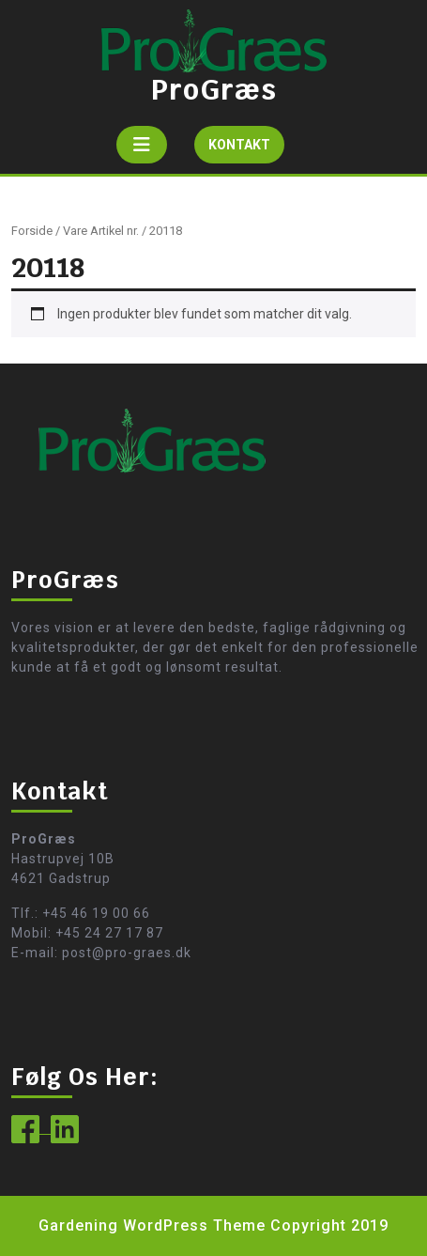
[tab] (141, 144)
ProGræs (214, 89)
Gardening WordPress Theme (152, 1225)
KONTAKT (246, 148)
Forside (32, 231)
